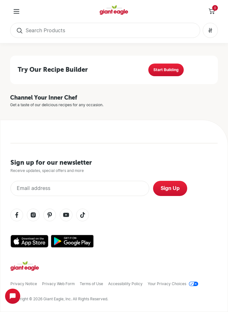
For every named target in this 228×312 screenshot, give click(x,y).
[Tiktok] (82, 215)
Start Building (166, 69)
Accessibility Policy (125, 283)
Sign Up (170, 188)
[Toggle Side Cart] (211, 11)
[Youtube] (66, 215)
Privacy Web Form (58, 283)
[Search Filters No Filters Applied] (210, 30)
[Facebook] (16, 215)
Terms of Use (91, 283)
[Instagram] (33, 215)
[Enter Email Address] (79, 188)
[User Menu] (16, 11)
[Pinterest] (49, 215)
